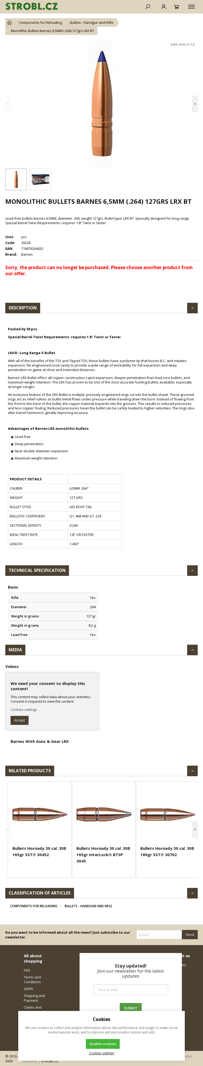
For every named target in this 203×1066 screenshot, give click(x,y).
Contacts (179, 965)
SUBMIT (130, 1008)
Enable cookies (103, 1043)
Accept (19, 720)
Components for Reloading (33, 906)
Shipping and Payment (34, 998)
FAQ (27, 970)
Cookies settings (24, 709)
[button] (8, 103)
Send (190, 934)
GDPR (28, 988)
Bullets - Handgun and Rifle (88, 906)
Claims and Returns (32, 1009)
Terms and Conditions (32, 979)
